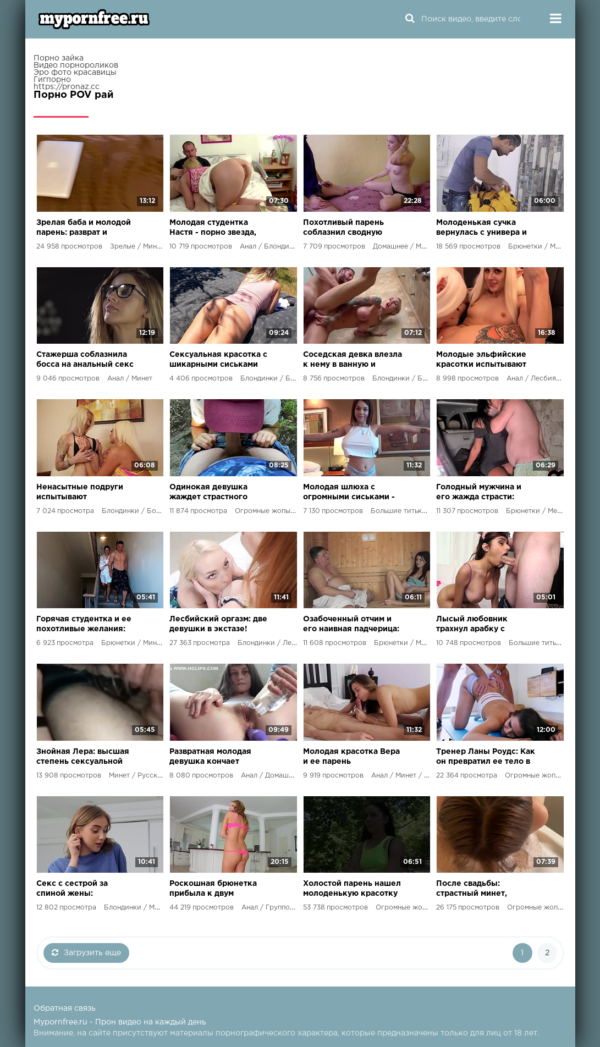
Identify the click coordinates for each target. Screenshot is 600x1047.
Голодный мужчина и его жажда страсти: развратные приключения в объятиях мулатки (478, 493)
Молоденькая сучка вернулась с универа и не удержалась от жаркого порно (481, 228)
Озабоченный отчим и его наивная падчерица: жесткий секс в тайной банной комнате (351, 625)
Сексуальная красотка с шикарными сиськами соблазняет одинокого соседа (218, 360)
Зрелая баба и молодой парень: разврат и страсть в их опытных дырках (83, 228)
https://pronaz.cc (67, 87)
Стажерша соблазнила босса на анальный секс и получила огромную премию (85, 360)
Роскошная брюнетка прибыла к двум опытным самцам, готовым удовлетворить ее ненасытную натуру (217, 889)
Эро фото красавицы (75, 72)
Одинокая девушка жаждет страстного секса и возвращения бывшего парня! (212, 493)
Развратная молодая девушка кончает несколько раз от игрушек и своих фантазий (210, 757)
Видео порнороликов (76, 65)
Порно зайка (59, 58)
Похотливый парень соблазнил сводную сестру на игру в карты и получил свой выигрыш (353, 228)
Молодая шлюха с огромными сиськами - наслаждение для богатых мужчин (349, 493)
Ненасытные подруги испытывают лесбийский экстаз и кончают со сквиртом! (80, 493)
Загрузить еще (86, 952)
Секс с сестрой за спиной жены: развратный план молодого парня (72, 889)
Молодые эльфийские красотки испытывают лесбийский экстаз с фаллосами (481, 360)
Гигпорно (52, 79)
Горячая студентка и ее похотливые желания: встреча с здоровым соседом (83, 625)
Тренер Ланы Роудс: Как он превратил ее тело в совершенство (485, 757)
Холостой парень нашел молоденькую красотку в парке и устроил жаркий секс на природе (353, 889)
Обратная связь (65, 1008)
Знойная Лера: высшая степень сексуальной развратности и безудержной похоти (82, 757)
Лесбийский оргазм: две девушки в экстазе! (218, 624)
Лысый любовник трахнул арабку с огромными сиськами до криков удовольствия (485, 625)
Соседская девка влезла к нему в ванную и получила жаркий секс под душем (352, 360)
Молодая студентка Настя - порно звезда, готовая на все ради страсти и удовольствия (217, 228)
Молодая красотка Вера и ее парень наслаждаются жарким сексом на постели (351, 757)
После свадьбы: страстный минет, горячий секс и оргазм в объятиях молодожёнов (484, 889)
